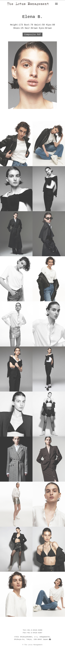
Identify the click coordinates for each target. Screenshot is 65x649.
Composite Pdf (32, 34)
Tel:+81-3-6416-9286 (32, 630)
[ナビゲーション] (56, 4)
